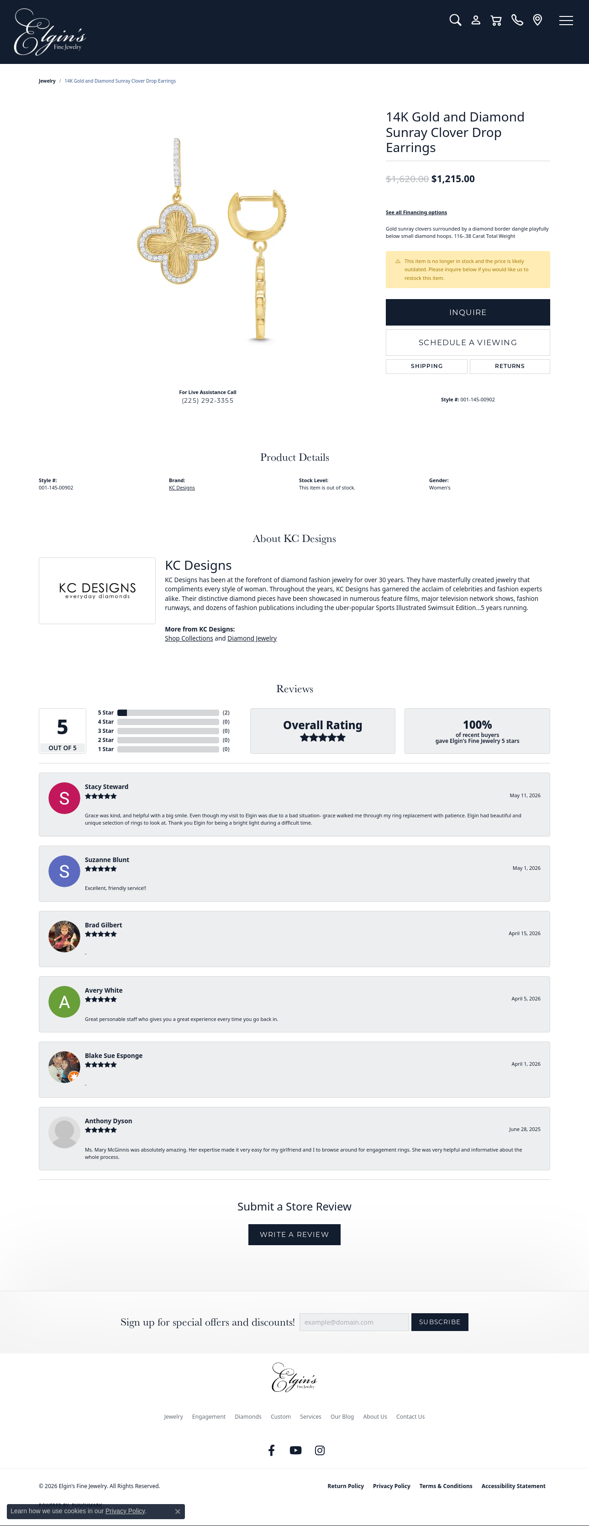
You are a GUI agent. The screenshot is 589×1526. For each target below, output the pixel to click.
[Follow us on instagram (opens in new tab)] (320, 1451)
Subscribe (440, 1322)
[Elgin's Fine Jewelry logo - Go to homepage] (225, 32)
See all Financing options (416, 212)
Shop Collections (189, 638)
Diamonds (248, 1417)
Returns (510, 366)
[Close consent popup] (177, 1511)
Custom (281, 1417)
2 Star (106, 740)
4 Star (106, 722)
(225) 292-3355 (208, 400)
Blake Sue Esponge (113, 1055)
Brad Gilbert (103, 925)
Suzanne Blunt (107, 859)
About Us (375, 1417)
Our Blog (342, 1417)
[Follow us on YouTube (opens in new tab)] (296, 1451)
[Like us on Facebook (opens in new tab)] (272, 1451)
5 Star (106, 712)
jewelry (47, 81)
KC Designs (182, 487)
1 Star (106, 749)
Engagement (209, 1417)
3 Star (106, 731)
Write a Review (294, 1234)
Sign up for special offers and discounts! (208, 1322)
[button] (455, 20)
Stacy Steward (106, 786)
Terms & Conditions (446, 1486)
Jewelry (173, 1417)
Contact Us (410, 1417)
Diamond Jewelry (252, 638)
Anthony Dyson (108, 1120)
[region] (208, 244)
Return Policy (346, 1486)
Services (310, 1417)
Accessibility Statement (514, 1486)
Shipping (426, 366)
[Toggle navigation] (566, 20)
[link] (517, 20)
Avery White (104, 990)
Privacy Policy (391, 1486)
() (226, 712)
